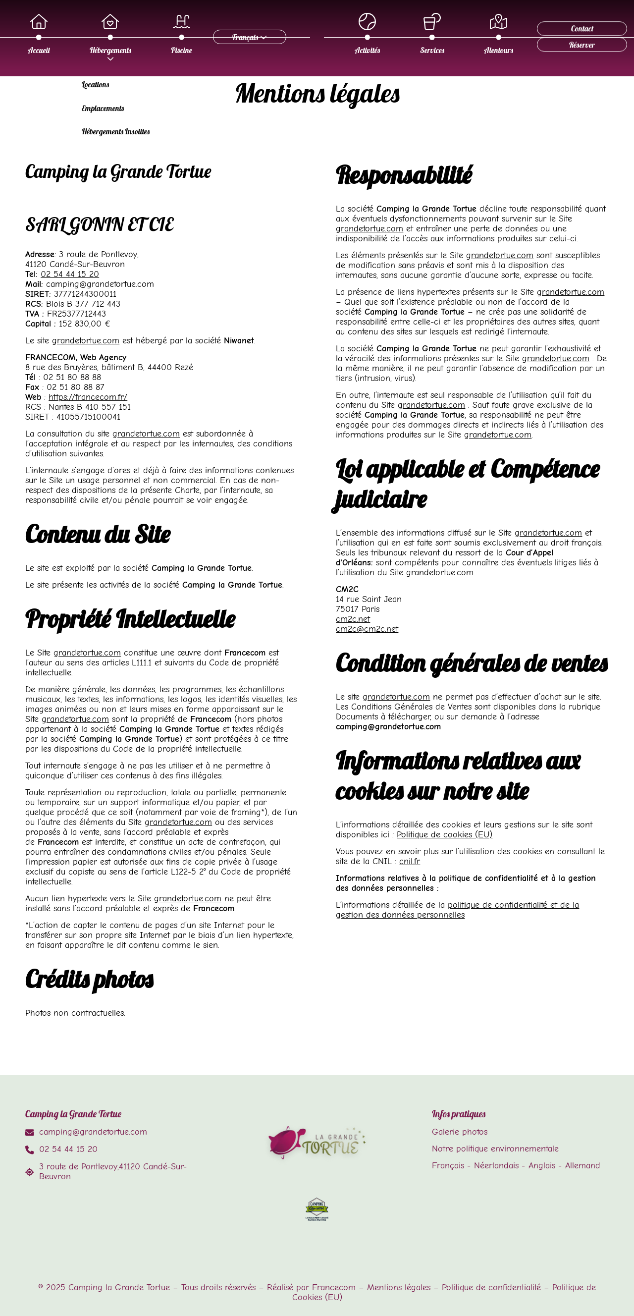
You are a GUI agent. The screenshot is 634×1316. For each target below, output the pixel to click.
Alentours (519, 34)
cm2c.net (353, 619)
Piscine (251, 34)
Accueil (108, 34)
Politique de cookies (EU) (444, 834)
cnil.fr (409, 861)
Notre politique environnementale (495, 1148)
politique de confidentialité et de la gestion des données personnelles (457, 910)
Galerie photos (459, 1132)
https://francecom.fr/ (88, 397)
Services (453, 34)
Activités (388, 34)
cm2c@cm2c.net (367, 629)
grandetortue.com (85, 340)
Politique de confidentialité (491, 1287)
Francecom (334, 1287)
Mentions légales (398, 1287)
